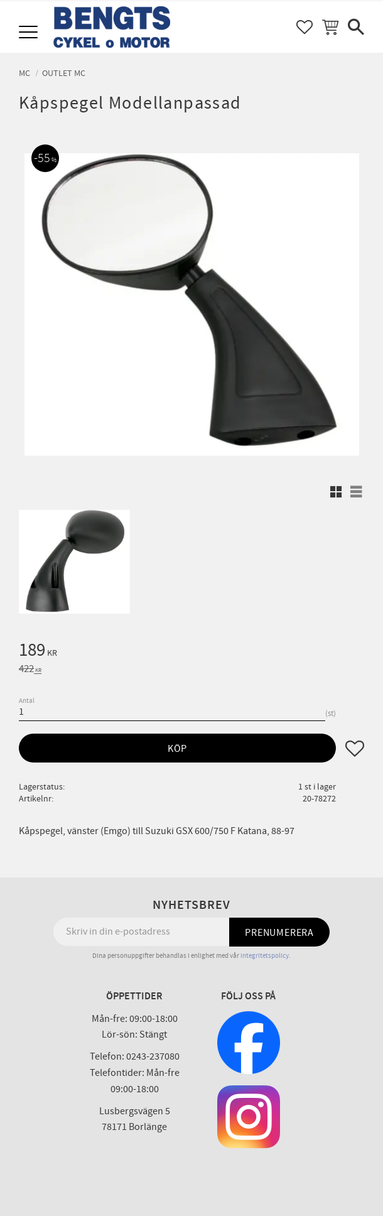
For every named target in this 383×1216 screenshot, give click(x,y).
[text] (191, 652)
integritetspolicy (264, 955)
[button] (30, 33)
